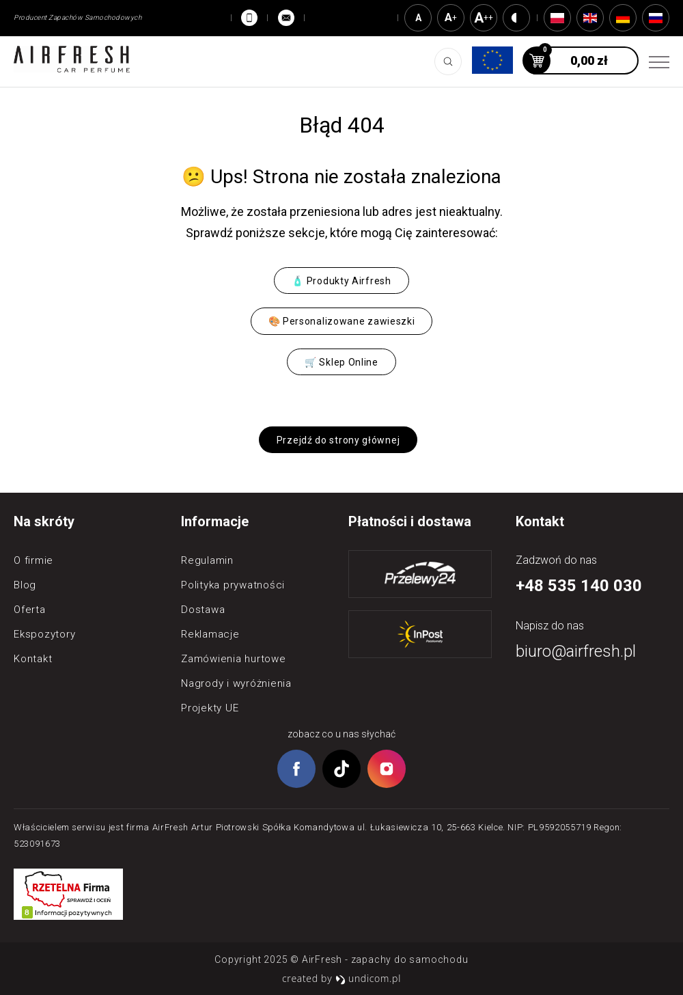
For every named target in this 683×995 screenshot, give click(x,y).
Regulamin (207, 560)
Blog (25, 585)
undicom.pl (368, 978)
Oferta (30, 609)
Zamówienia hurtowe (233, 659)
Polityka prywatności (233, 585)
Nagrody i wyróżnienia (236, 683)
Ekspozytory (44, 634)
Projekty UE (209, 708)
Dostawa (203, 609)
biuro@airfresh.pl (576, 651)
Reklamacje (210, 634)
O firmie (33, 560)
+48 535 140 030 (579, 585)
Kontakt (33, 659)
